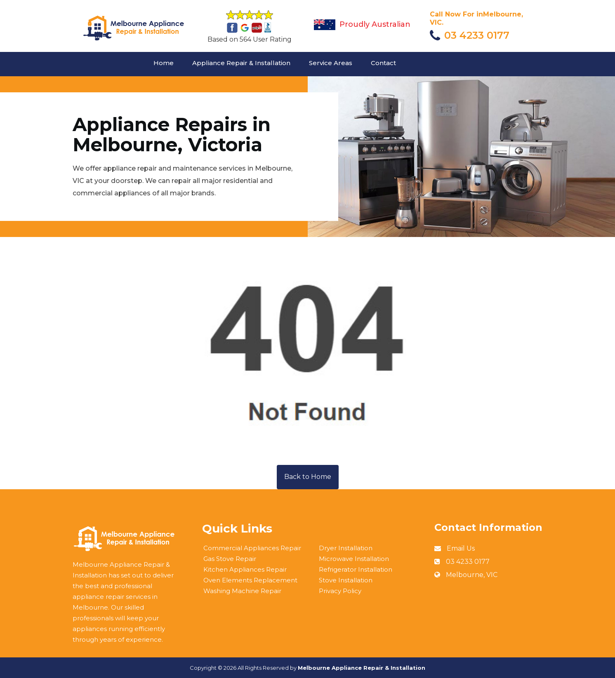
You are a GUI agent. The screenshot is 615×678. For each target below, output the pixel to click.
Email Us (461, 548)
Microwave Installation (354, 559)
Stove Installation (345, 580)
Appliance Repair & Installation (241, 63)
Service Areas (330, 63)
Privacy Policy (340, 591)
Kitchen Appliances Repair (245, 569)
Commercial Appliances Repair (252, 548)
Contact (383, 63)
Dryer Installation (345, 548)
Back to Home (307, 477)
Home (163, 63)
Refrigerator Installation (355, 569)
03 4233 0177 (476, 35)
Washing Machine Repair (242, 591)
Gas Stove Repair (229, 559)
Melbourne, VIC (471, 575)
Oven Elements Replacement (250, 580)
